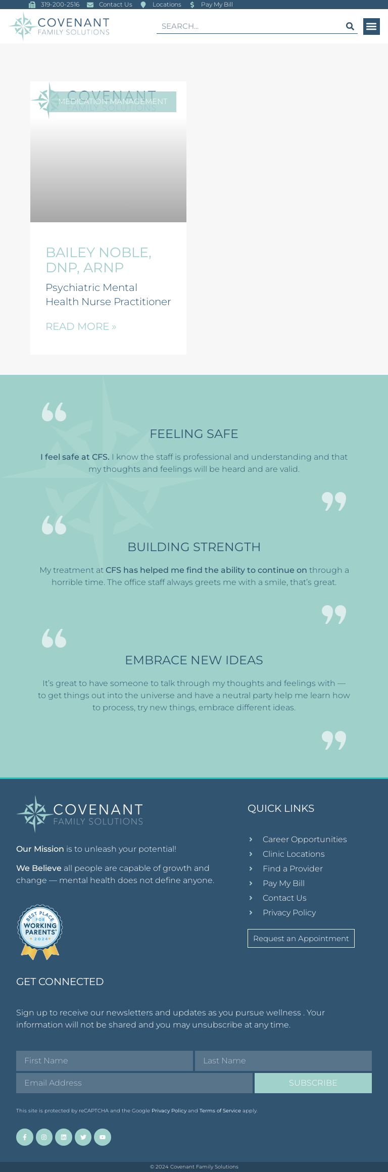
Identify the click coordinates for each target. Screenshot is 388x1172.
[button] (371, 26)
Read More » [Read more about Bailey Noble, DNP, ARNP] (81, 326)
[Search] (350, 26)
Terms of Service (220, 1110)
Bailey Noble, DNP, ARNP (98, 260)
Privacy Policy (169, 1110)
